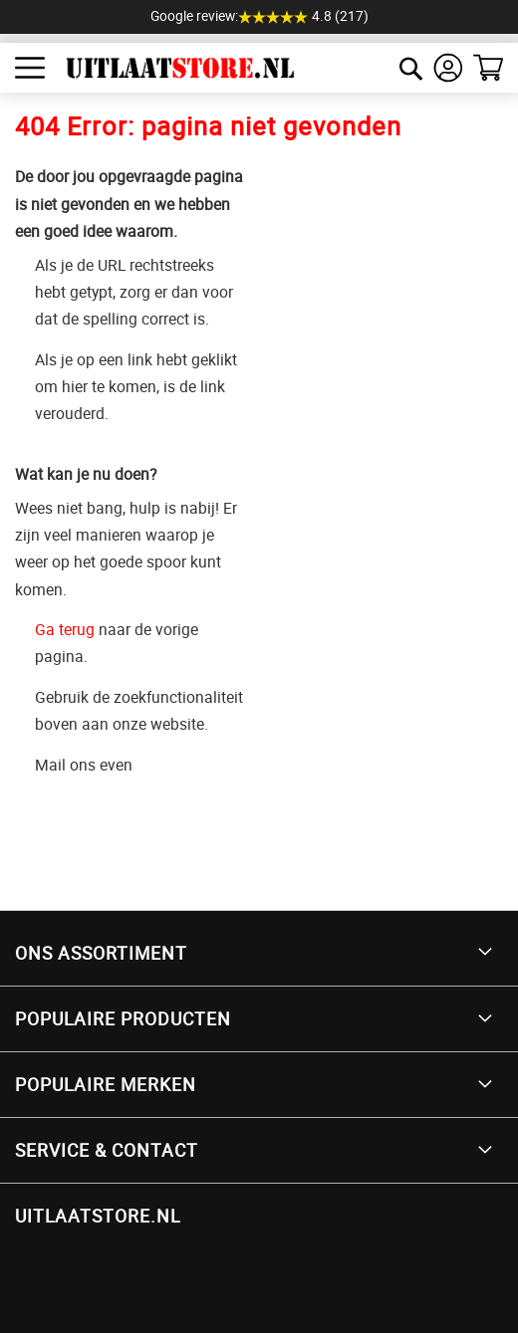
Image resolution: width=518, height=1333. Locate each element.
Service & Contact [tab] (106, 1150)
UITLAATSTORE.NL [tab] (97, 1215)
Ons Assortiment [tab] (101, 953)
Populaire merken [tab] (105, 1084)
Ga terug (65, 629)
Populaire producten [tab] (123, 1018)
